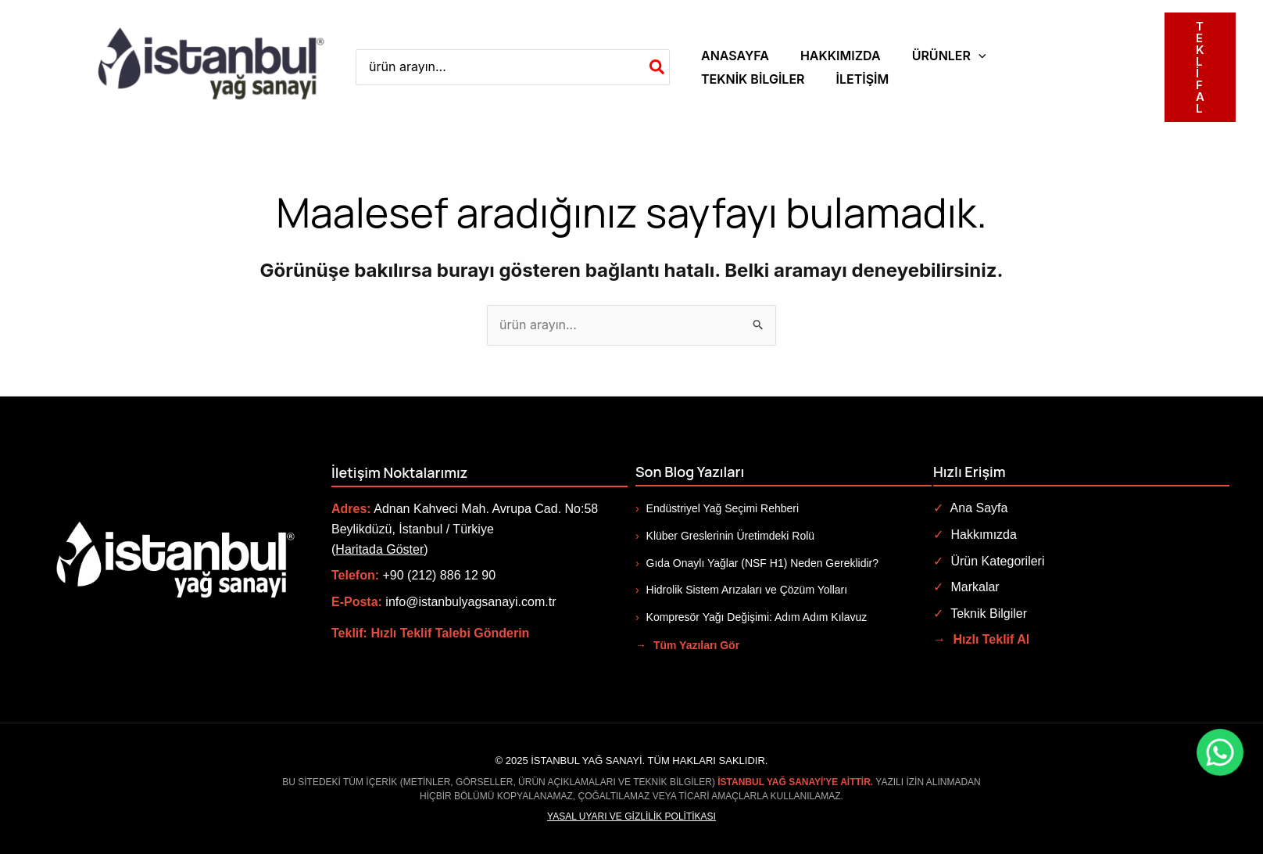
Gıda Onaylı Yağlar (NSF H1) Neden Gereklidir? (756, 563)
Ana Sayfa (970, 508)
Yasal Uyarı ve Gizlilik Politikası (631, 816)
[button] (949, 55)
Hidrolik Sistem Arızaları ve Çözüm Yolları (741, 589)
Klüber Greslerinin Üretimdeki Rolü (724, 535)
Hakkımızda (975, 534)
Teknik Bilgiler (980, 613)
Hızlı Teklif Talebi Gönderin (449, 633)
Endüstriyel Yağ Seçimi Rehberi (717, 508)
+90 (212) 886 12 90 (439, 575)
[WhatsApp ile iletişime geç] (1145, 752)
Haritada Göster (379, 549)
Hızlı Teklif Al (981, 639)
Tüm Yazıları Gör (687, 645)
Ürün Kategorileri (989, 561)
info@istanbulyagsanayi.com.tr (470, 601)
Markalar (966, 587)
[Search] (657, 67)
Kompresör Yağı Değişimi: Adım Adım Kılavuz (751, 617)
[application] (978, 55)
